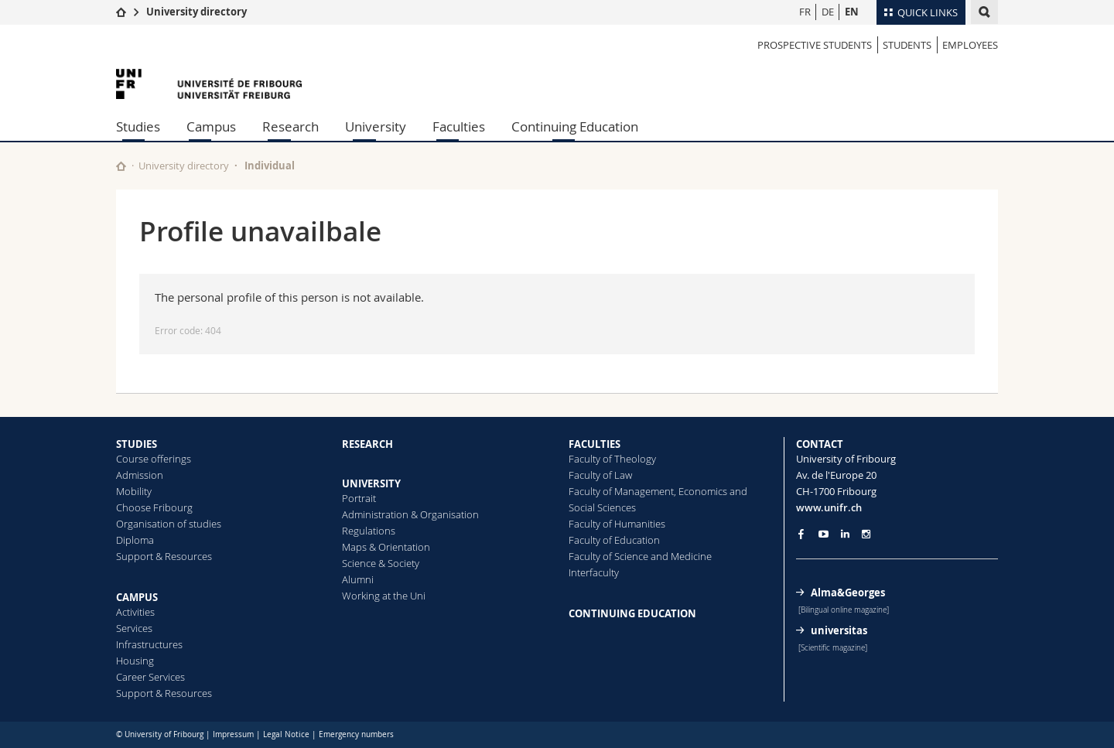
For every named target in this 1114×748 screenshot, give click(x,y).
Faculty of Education (614, 540)
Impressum (233, 734)
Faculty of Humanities (617, 524)
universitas (839, 630)
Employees (970, 45)
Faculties (458, 126)
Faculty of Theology (612, 459)
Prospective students (814, 45)
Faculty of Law (600, 475)
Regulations (368, 531)
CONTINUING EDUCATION (632, 613)
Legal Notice (286, 734)
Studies (138, 126)
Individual (269, 165)
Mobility (134, 491)
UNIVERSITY (371, 483)
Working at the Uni (383, 596)
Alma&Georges (848, 592)
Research (290, 126)
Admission (139, 475)
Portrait (359, 498)
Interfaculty (594, 572)
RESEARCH (367, 444)
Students (907, 45)
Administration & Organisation (410, 514)
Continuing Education (574, 126)
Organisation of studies (168, 524)
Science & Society (380, 563)
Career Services (150, 677)
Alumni (358, 579)
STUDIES (136, 444)
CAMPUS (137, 597)
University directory (196, 12)
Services (134, 628)
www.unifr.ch (829, 507)
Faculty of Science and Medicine (640, 556)
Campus (211, 126)
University (375, 126)
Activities (135, 612)
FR (805, 12)
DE (828, 12)
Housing (135, 661)
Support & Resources (164, 556)
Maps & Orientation (386, 547)
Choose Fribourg (154, 507)
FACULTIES (594, 444)
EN (852, 12)
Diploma (135, 540)
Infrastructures (149, 644)
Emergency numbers (356, 734)
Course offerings (153, 459)
